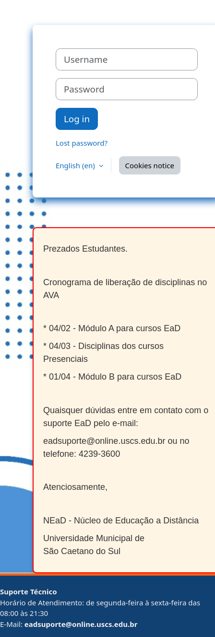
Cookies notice (149, 165)
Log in (77, 119)
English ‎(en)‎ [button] (76, 165)
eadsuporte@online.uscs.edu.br (81, 624)
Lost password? (82, 143)
